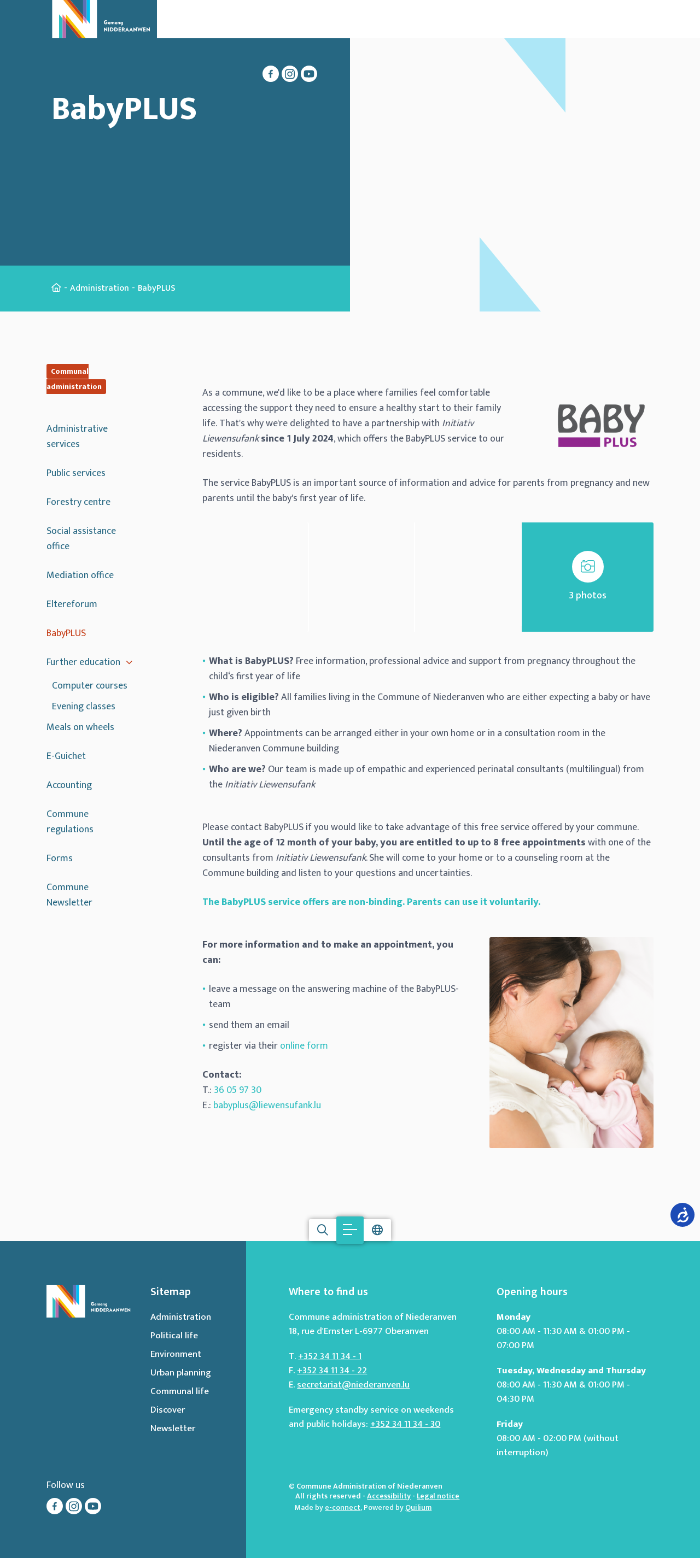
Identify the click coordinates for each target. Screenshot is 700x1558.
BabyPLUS (66, 633)
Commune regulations (70, 822)
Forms (59, 858)
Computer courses (89, 685)
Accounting (69, 785)
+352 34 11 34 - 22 (332, 1370)
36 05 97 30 (237, 1090)
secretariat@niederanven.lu (353, 1384)
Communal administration (74, 379)
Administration (99, 288)
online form (304, 1046)
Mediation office (80, 575)
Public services (76, 473)
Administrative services (77, 436)
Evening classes (83, 706)
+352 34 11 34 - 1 (329, 1356)
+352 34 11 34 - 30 (405, 1424)
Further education (83, 662)
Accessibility (389, 1496)
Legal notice (438, 1496)
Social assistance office (81, 539)
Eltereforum (71, 604)
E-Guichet (66, 756)
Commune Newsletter (69, 895)
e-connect (342, 1507)
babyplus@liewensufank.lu (267, 1105)
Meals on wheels (80, 727)
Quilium (418, 1507)
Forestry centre (78, 502)
